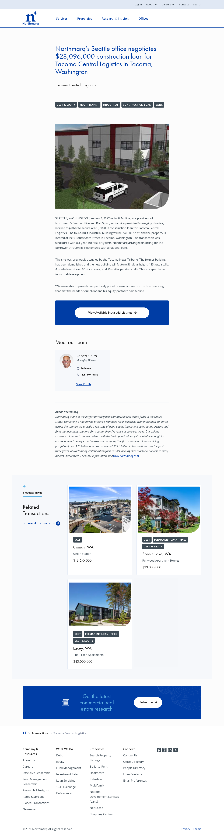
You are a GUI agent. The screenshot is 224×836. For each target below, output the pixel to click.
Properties (85, 18)
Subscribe (146, 702)
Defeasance (64, 793)
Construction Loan (137, 104)
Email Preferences (135, 781)
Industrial (111, 104)
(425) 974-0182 (89, 375)
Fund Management (68, 768)
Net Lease (96, 808)
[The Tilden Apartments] (100, 624)
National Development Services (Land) (104, 797)
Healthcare (97, 773)
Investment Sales (67, 774)
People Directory (134, 768)
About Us (29, 760)
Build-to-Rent (98, 767)
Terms (197, 829)
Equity (60, 762)
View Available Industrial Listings (110, 313)
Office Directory (133, 762)
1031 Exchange (66, 787)
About (149, 4)
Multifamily (97, 786)
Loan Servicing (65, 781)
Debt (59, 755)
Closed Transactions (36, 803)
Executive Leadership (36, 773)
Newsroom (30, 809)
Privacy (185, 829)
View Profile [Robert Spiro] (84, 385)
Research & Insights (115, 18)
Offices (143, 18)
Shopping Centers (102, 814)
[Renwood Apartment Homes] (169, 530)
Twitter (175, 750)
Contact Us (130, 755)
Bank (159, 104)
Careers (166, 4)
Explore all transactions (39, 523)
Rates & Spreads (33, 797)
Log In (138, 4)
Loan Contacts (132, 774)
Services (62, 18)
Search (197, 4)
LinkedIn (170, 750)
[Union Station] (100, 526)
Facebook (159, 750)
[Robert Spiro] (86, 356)
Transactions (40, 733)
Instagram (164, 750)
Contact (184, 4)
